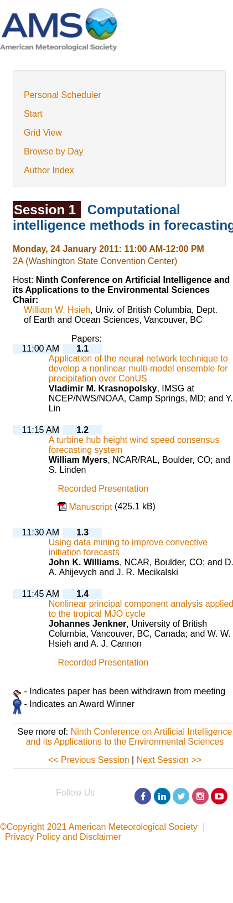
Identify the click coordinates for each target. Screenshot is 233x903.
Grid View (43, 132)
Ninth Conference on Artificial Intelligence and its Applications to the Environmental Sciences (129, 736)
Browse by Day (54, 151)
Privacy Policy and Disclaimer (63, 837)
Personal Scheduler (62, 95)
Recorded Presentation (103, 489)
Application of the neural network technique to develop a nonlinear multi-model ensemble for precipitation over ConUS (138, 368)
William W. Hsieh (57, 309)
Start (33, 113)
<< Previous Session (89, 760)
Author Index (49, 170)
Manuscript (92, 507)
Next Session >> (169, 760)
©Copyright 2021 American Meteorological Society (99, 827)
